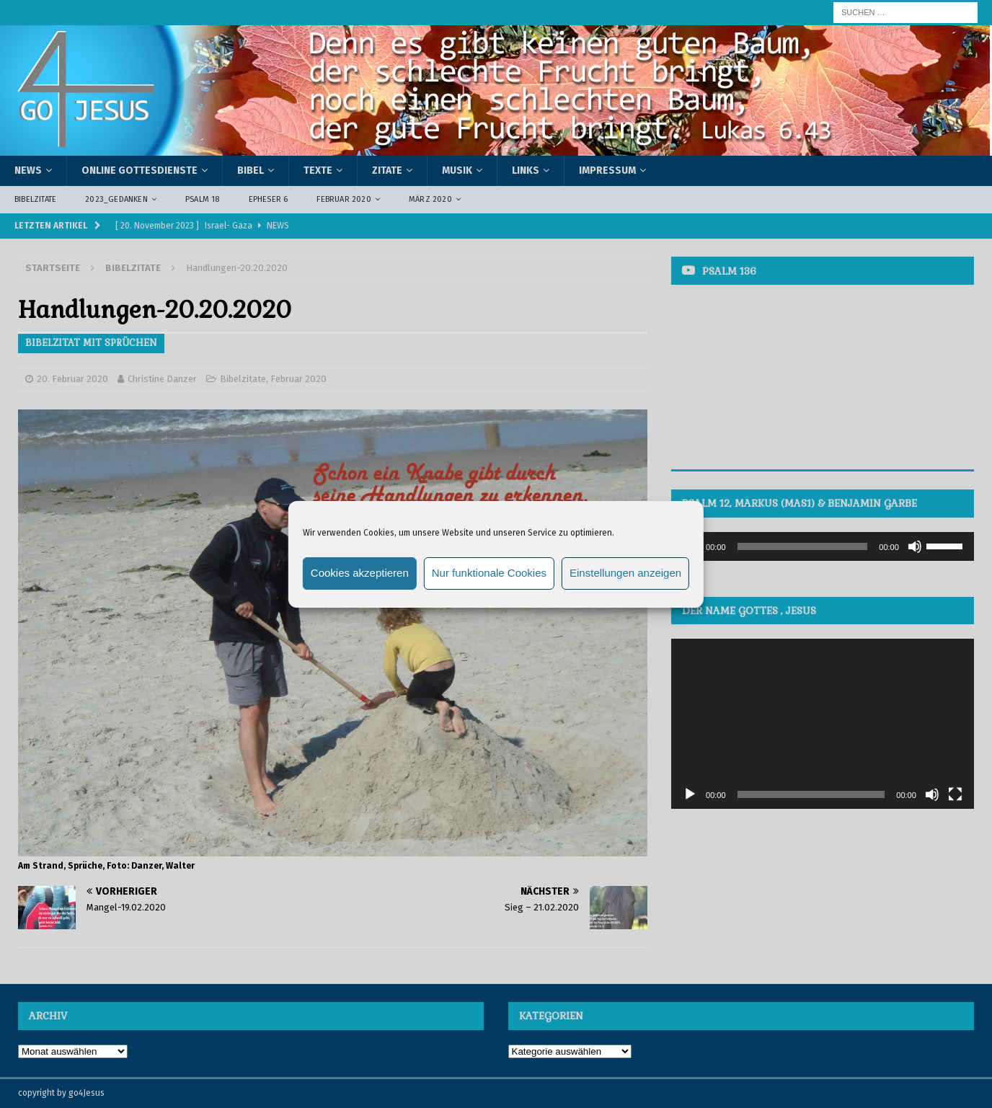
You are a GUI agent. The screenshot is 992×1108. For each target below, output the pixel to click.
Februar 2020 (343, 199)
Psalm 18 (202, 199)
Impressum (607, 170)
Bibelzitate (35, 199)
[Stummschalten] (915, 546)
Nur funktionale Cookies (489, 573)
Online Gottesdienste (139, 170)
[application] (822, 546)
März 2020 (430, 199)
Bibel (250, 170)
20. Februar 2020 (72, 378)
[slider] (803, 546)
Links (525, 170)
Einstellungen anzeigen (625, 573)
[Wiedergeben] (690, 794)
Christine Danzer (162, 378)
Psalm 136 (729, 271)
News (28, 170)
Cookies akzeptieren (360, 573)
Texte (318, 170)
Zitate (387, 170)
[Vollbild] (955, 794)
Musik (457, 170)
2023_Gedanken (116, 199)
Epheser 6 (268, 199)
